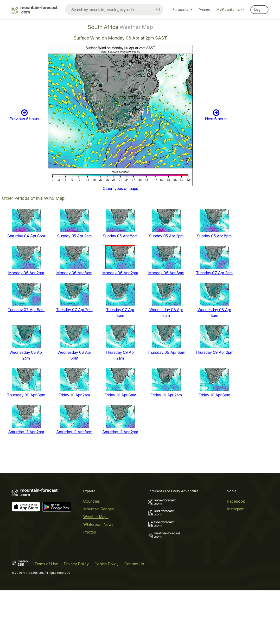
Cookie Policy (107, 563)
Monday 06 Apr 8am (74, 272)
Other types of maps (120, 188)
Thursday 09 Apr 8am (166, 352)
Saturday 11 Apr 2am (26, 431)
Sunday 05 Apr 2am (74, 236)
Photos (204, 10)
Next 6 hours (216, 115)
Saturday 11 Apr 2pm (120, 431)
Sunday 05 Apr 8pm (214, 236)
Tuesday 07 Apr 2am (214, 272)
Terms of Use (46, 563)
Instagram (235, 509)
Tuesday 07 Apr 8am (26, 309)
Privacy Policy (76, 563)
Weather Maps (95, 516)
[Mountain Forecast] (34, 9)
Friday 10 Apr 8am (120, 395)
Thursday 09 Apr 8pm (26, 395)
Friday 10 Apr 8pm (214, 395)
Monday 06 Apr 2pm (120, 272)
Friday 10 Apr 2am (74, 395)
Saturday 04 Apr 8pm (26, 236)
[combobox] (114, 9)
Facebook (236, 501)
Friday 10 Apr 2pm (166, 395)
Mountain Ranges (98, 509)
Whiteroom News (98, 524)
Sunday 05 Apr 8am (120, 236)
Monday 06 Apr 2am (26, 272)
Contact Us (134, 563)
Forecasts (182, 9)
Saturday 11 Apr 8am (74, 431)
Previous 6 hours (24, 115)
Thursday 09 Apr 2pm (214, 352)
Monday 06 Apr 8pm (166, 272)
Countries (91, 501)
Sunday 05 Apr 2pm (166, 236)
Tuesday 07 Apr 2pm (74, 309)
